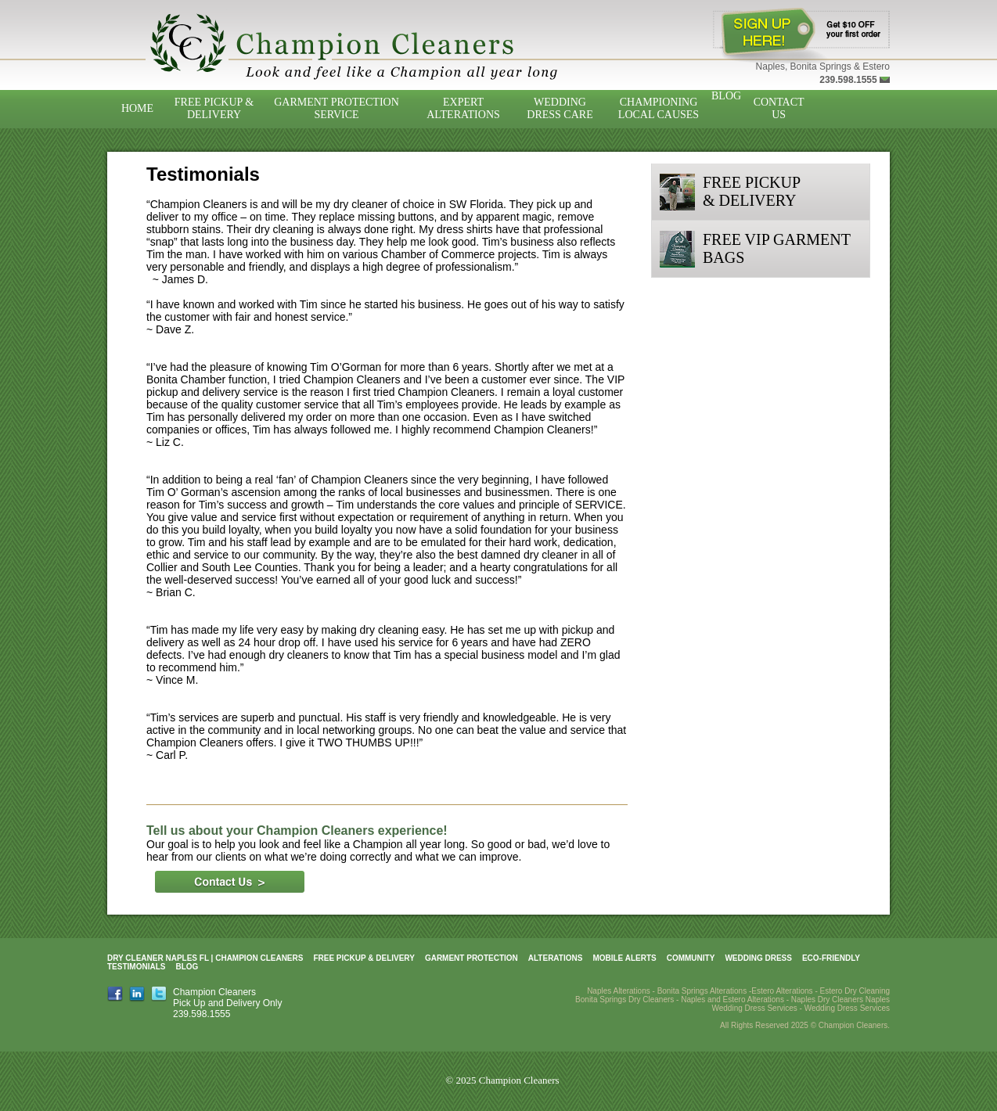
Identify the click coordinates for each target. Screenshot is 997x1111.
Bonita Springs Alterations (702, 991)
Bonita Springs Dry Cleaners (624, 999)
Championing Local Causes (658, 108)
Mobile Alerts (624, 958)
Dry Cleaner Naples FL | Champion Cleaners (205, 958)
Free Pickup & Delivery (214, 108)
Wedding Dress (758, 958)
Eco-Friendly (831, 958)
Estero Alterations (781, 991)
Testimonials (136, 966)
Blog (726, 96)
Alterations (555, 958)
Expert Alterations (463, 108)
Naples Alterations (618, 991)
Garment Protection (471, 958)
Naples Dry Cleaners (827, 999)
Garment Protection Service (336, 108)
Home (137, 108)
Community (691, 958)
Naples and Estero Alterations (732, 999)
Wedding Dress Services (847, 1008)
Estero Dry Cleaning (855, 991)
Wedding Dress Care (559, 108)
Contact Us (779, 108)
